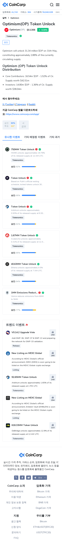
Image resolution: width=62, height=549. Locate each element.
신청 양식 (16, 527)
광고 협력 (16, 521)
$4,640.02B (47, 12)
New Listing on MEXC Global (27, 353)
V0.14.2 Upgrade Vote (23, 332)
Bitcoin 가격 (43, 491)
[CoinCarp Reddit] (28, 477)
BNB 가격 (43, 502)
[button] (40, 477)
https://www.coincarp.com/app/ (22, 114)
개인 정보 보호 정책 (16, 502)
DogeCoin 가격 (43, 508)
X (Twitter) (8, 104)
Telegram (20, 104)
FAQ (16, 538)
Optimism (14, 18)
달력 (4, 18)
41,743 (14, 12)
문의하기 (16, 532)
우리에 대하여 (16, 491)
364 (29, 12)
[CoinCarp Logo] (14, 4)
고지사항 (16, 508)
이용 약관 (16, 497)
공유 (23, 125)
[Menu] (58, 5)
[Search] (52, 5)
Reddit (31, 104)
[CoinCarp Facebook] (22, 477)
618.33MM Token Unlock (25, 425)
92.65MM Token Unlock (24, 377)
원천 (6, 42)
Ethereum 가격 (43, 497)
